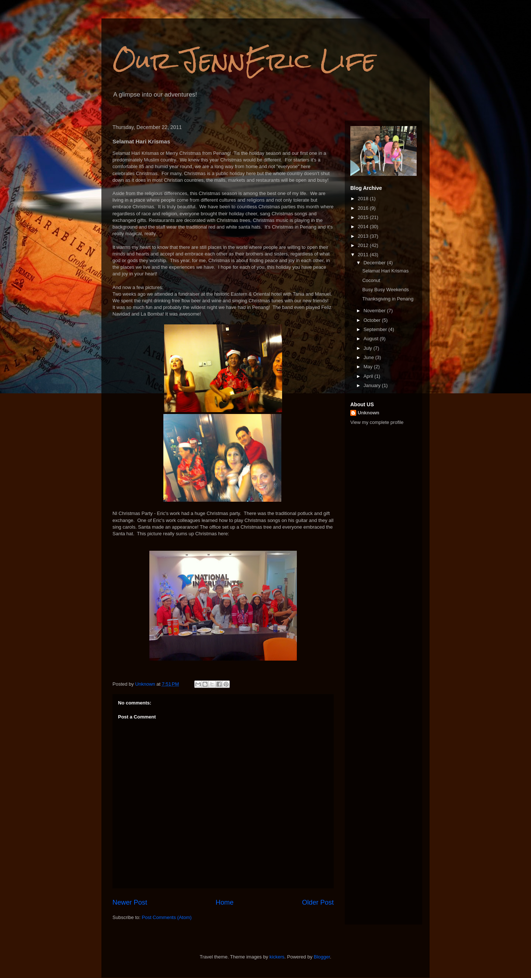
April (369, 376)
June (369, 357)
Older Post (318, 902)
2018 (364, 198)
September (376, 329)
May (369, 366)
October (373, 320)
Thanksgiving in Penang (387, 299)
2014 (364, 226)
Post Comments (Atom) (167, 917)
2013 (364, 236)
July (369, 348)
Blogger (322, 957)
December (375, 262)
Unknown (368, 412)
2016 (364, 208)
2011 (364, 254)
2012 (364, 245)
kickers (277, 957)
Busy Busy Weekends (385, 289)
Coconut (371, 280)
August (372, 338)
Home (225, 902)
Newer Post (129, 902)
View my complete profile (376, 422)
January (373, 385)
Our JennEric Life (244, 60)
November (375, 310)
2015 (364, 217)
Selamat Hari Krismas (385, 271)
